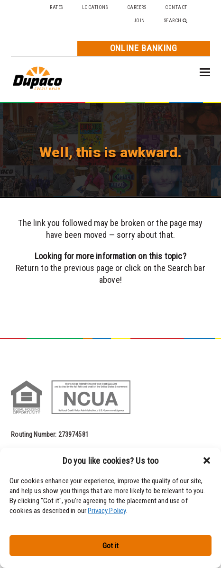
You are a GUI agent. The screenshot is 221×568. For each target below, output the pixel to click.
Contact (176, 7)
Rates (56, 7)
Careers (137, 7)
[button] (207, 460)
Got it (110, 545)
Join (139, 20)
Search (175, 20)
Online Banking (143, 48)
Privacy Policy (107, 510)
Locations (95, 7)
